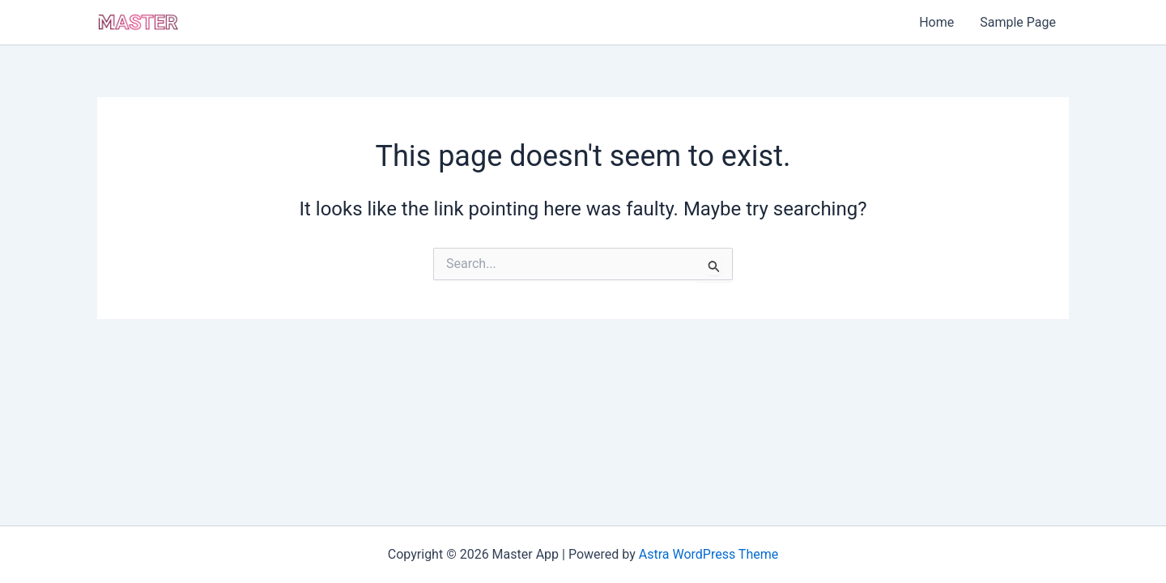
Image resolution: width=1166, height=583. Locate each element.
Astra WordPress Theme (708, 554)
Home (936, 22)
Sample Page (1018, 22)
